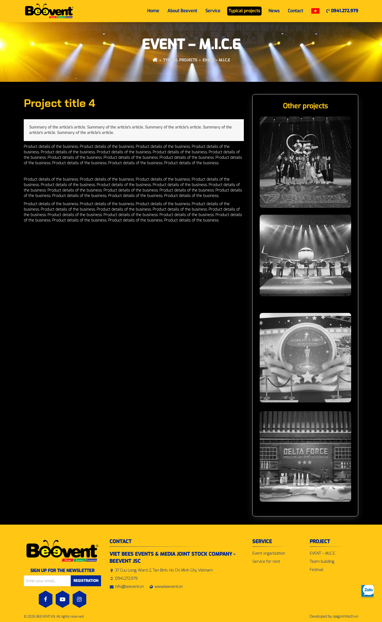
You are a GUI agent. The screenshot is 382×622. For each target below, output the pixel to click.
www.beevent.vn (169, 586)
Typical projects (180, 60)
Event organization (268, 553)
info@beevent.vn (129, 586)
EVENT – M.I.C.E (216, 60)
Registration (85, 580)
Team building (322, 561)
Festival (316, 569)
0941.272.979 (342, 11)
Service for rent (266, 561)
